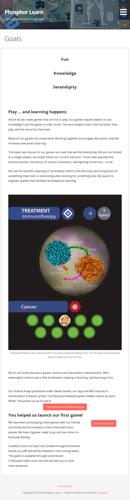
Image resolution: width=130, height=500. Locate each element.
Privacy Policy (65, 486)
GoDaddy (102, 492)
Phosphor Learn (24, 12)
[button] (124, 8)
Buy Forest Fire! (104, 423)
